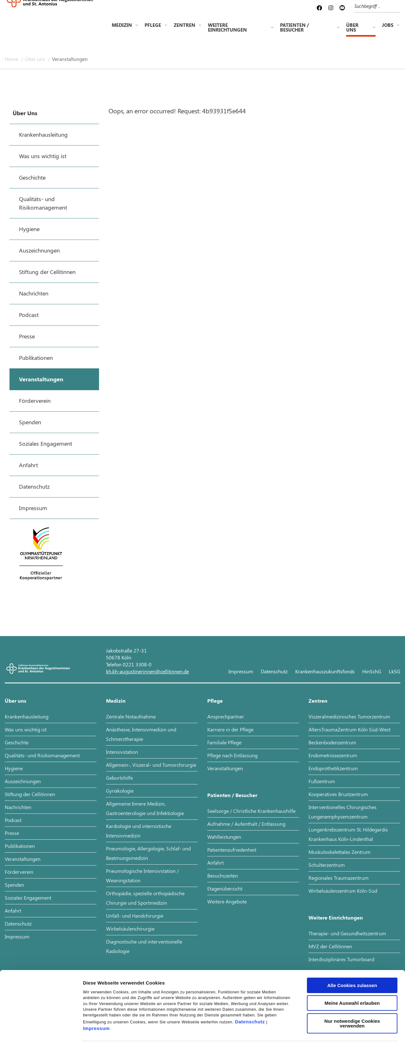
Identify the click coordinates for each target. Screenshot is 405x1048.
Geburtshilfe (119, 777)
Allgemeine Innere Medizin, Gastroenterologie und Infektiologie (145, 808)
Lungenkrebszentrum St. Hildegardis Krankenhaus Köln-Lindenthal (348, 834)
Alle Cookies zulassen (352, 961)
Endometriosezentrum (332, 755)
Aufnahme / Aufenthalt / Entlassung (246, 823)
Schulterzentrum (326, 864)
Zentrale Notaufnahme (131, 716)
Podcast (13, 820)
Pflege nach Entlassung (232, 755)
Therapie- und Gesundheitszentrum (347, 933)
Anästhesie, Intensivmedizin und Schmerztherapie (141, 734)
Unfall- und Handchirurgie (134, 915)
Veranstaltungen (70, 59)
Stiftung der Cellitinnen (30, 794)
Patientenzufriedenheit (231, 849)
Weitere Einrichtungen (227, 27)
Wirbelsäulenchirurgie (130, 928)
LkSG (394, 671)
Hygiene (14, 768)
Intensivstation (122, 751)
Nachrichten (18, 807)
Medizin (122, 25)
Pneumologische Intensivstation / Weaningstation (142, 875)
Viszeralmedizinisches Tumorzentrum (349, 716)
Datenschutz (250, 998)
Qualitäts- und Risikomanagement (42, 755)
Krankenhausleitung (26, 716)
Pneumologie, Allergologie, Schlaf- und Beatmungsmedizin (148, 853)
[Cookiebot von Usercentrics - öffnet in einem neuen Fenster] (41, 1035)
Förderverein (19, 871)
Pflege (153, 25)
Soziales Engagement (28, 897)
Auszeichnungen (23, 781)
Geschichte (16, 742)
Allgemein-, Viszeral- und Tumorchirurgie (151, 764)
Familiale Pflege (224, 742)
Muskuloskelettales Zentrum (339, 852)
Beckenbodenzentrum (332, 742)
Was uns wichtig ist (26, 729)
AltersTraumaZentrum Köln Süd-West (349, 729)
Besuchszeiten (222, 875)
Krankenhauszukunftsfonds (325, 671)
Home (12, 59)
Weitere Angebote (227, 901)
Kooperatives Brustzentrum (338, 794)
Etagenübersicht (224, 888)
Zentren (184, 25)
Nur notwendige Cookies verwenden (352, 1000)
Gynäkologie (120, 790)
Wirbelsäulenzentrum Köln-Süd (342, 890)
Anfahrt (13, 910)
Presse (12, 833)
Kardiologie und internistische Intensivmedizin (138, 831)
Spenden (14, 884)
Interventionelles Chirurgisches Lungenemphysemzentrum (342, 812)
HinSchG (371, 671)
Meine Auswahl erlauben (352, 979)
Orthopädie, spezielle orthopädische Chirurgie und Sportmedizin (145, 898)
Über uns (352, 27)
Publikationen (20, 846)
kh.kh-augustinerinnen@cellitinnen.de (147, 671)
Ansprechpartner (225, 716)
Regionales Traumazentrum (338, 877)
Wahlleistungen (224, 836)
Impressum (96, 1005)
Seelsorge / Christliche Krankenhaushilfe (251, 810)
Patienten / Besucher (294, 27)
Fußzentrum (321, 781)
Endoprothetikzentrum (333, 768)
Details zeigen (336, 1035)
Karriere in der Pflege (230, 729)
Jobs (387, 25)
